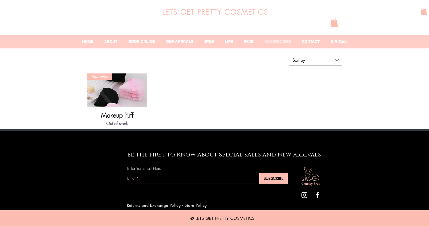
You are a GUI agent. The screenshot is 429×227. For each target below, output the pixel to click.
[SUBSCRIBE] (273, 178)
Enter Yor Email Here (144, 169)
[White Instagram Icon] (304, 195)
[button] (424, 11)
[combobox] (315, 60)
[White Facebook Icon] (318, 195)
